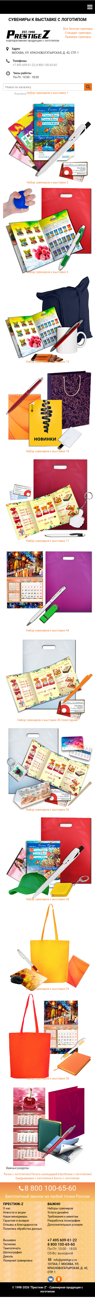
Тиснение (9, 1244)
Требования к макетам (63, 1216)
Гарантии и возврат (16, 1220)
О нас (6, 1208)
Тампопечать (12, 1248)
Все (65, 28)
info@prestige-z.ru (65, 1260)
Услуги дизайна (58, 1212)
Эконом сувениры (81, 28)
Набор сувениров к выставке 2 (47, 182)
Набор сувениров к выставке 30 (47, 1078)
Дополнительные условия (65, 1224)
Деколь (8, 1256)
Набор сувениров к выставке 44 (47, 630)
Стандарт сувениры (78, 32)
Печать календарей (44, 1174)
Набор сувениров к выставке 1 (47, 92)
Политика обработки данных (22, 1228)
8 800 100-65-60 (46, 65)
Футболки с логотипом (74, 1174)
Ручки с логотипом (16, 1174)
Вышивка (9, 1240)
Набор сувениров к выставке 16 (47, 451)
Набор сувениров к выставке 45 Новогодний (47, 720)
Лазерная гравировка (17, 1260)
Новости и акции (14, 1212)
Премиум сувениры (78, 36)
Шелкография (12, 1252)
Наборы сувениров (60, 1208)
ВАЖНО (54, 1204)
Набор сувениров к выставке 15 (47, 361)
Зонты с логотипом (66, 1178)
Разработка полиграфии (64, 1220)
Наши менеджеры (15, 1216)
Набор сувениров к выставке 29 (47, 988)
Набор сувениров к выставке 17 (47, 540)
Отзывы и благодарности (20, 1224)
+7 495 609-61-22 (24, 65)
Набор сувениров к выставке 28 (47, 899)
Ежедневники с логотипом (33, 1178)
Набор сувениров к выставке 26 (47, 809)
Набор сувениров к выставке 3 (47, 272)
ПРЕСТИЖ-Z (13, 1204)
